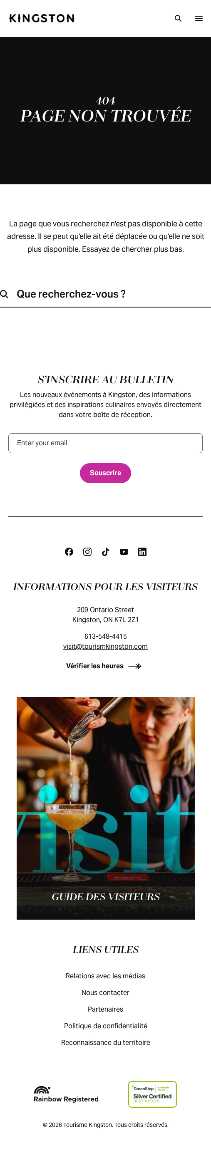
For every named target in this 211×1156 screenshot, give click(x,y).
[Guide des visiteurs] (106, 808)
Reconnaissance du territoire (114, 1042)
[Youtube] (124, 552)
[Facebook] (69, 552)
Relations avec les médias (114, 976)
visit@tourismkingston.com (105, 646)
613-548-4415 (105, 636)
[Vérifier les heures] (105, 666)
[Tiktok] (106, 552)
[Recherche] (178, 18)
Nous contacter (114, 992)
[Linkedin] (142, 552)
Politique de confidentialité (114, 1026)
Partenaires (114, 1009)
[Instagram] (87, 552)
